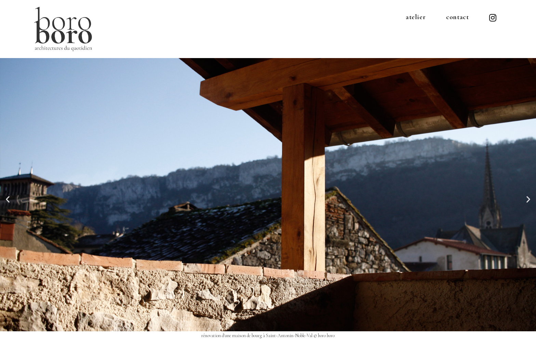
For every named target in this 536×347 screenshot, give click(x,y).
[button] (7, 199)
